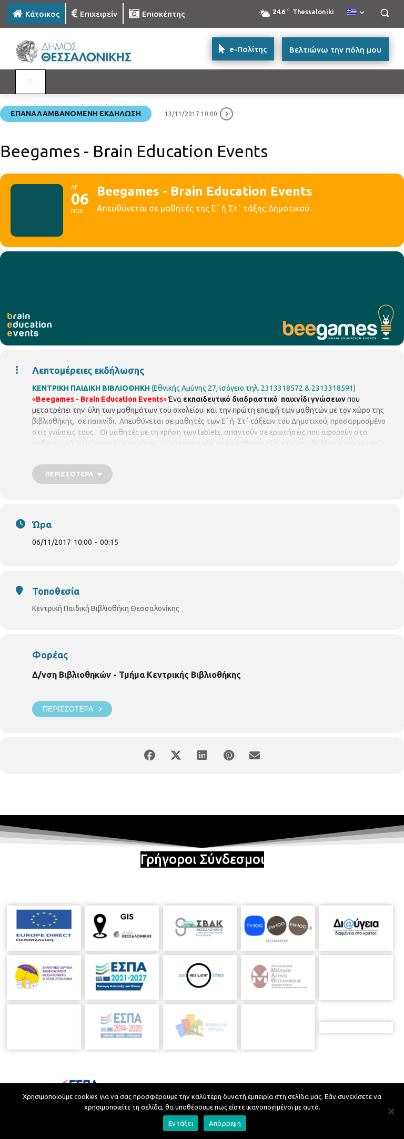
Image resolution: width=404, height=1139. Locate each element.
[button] (384, 13)
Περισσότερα (72, 709)
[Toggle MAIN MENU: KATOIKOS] (30, 82)
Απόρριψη (225, 1123)
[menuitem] (356, 12)
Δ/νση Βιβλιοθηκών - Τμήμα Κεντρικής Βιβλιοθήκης (136, 674)
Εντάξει (180, 1123)
